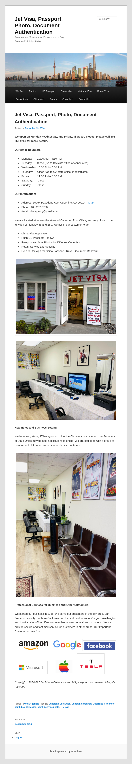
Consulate (67, 99)
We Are (19, 91)
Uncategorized (31, 704)
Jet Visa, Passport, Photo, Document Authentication (39, 25)
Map (90, 202)
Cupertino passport (82, 704)
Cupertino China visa (59, 704)
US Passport (48, 91)
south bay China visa (25, 707)
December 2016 (23, 724)
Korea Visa (103, 91)
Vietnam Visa (85, 91)
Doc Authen (22, 99)
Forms (53, 99)
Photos (32, 91)
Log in (18, 737)
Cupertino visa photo (103, 704)
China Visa (66, 91)
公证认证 (64, 707)
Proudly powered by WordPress (66, 751)
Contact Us (84, 99)
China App (38, 99)
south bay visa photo (48, 707)
